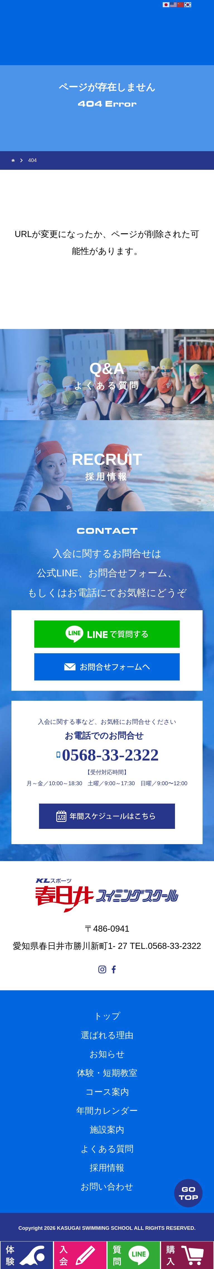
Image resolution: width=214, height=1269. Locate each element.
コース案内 (107, 1092)
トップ (107, 1016)
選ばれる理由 (107, 1035)
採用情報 (107, 1168)
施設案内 (107, 1130)
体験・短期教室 (107, 1073)
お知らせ (107, 1054)
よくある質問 (107, 1149)
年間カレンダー (107, 1111)
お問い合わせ (107, 1186)
